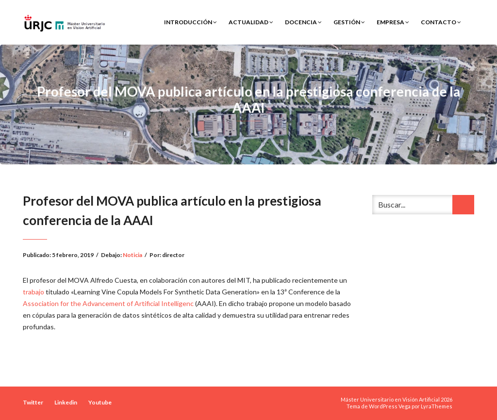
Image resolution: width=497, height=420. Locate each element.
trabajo (33, 292)
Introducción (190, 22)
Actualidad (251, 22)
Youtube (100, 402)
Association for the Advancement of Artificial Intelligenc (109, 303)
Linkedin (65, 402)
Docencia (303, 22)
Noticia (132, 254)
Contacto (441, 22)
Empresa (393, 22)
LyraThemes (436, 406)
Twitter (33, 402)
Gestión (349, 22)
